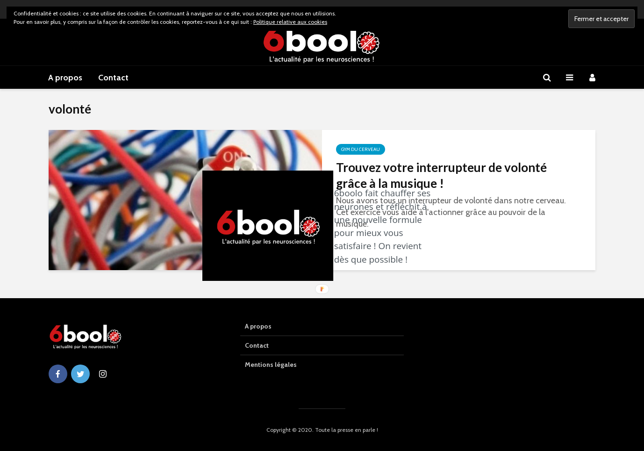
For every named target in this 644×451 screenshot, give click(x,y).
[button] (385, 226)
